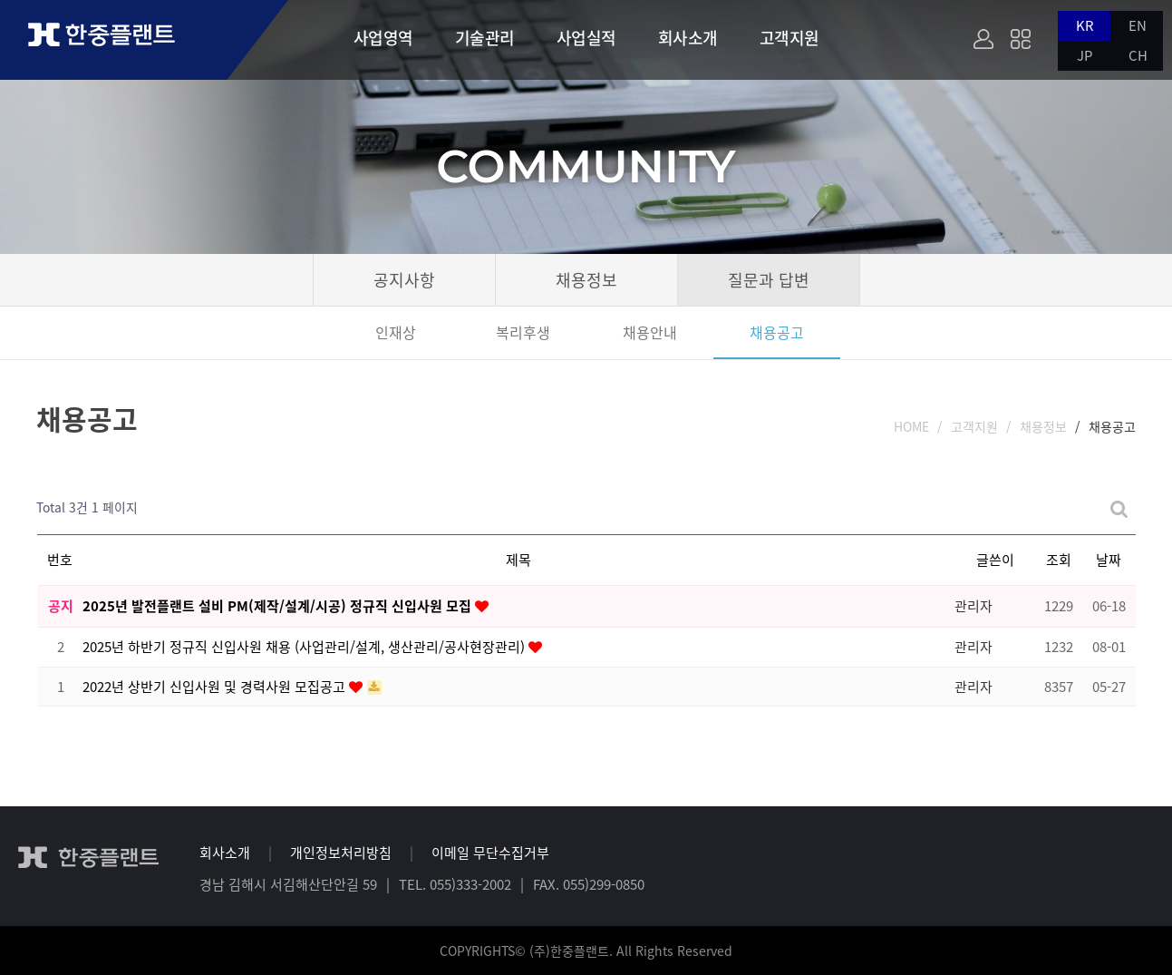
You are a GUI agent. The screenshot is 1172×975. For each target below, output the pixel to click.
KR (1085, 25)
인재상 (395, 332)
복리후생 (523, 332)
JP (1084, 55)
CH (1138, 55)
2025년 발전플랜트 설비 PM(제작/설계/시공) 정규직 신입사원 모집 (278, 606)
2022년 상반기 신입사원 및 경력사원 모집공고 (215, 687)
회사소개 (224, 853)
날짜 (1108, 560)
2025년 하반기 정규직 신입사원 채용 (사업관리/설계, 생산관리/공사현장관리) (305, 647)
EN (1137, 25)
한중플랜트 (117, 39)
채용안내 (650, 332)
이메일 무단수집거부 (490, 853)
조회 (1058, 560)
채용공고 (777, 332)
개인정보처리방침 (341, 853)
